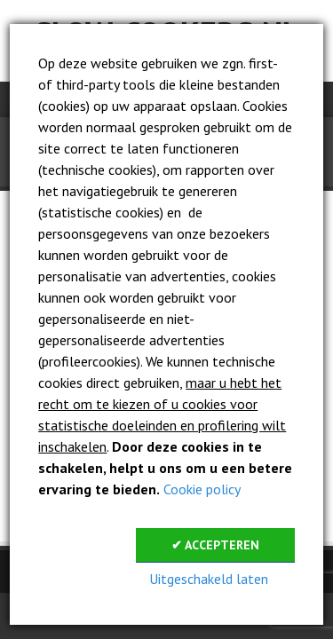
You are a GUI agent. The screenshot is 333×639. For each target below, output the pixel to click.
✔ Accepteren (215, 545)
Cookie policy (202, 489)
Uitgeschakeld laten (208, 579)
